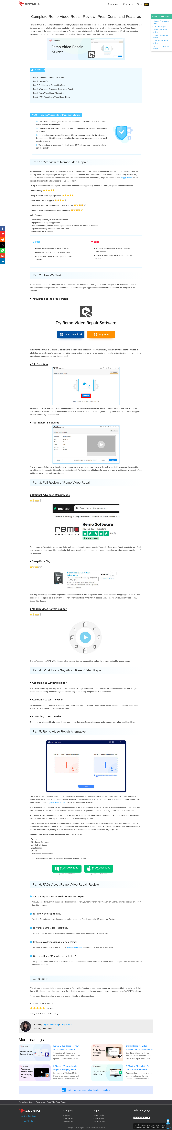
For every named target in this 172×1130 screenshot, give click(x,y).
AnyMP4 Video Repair (56, 803)
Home (31, 1102)
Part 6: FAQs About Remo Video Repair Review (52, 97)
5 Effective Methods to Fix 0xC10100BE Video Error (137, 1068)
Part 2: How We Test (41, 81)
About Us (66, 1115)
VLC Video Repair (159, 26)
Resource (113, 4)
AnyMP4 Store (27, 1121)
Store (139, 4)
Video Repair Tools (160, 17)
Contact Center (99, 1118)
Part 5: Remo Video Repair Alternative (48, 93)
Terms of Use (68, 1122)
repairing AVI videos (74, 947)
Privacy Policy (68, 1118)
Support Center (99, 1115)
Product (127, 4)
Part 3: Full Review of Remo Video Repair (49, 85)
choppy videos (126, 178)
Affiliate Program (99, 1122)
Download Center (28, 1116)
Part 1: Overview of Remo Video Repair (49, 77)
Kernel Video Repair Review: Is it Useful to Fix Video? (66, 1047)
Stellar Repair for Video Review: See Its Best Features (139, 1047)
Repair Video (67, 1024)
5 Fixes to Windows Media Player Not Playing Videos (65, 1068)
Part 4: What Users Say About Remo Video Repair (53, 89)
